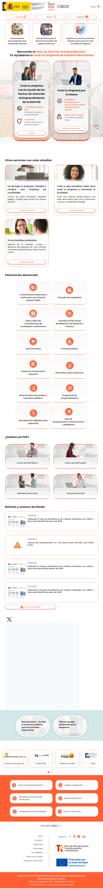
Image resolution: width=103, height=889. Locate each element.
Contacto (38, 841)
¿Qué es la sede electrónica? (27, 786)
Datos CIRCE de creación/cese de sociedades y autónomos (33, 319)
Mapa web (38, 845)
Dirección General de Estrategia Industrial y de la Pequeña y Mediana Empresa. (51, 876)
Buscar (51, 17)
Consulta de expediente (69, 293)
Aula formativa (33, 344)
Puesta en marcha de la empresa (33, 368)
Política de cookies (34, 857)
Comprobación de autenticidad (29, 812)
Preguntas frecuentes (33, 861)
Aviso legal (38, 849)
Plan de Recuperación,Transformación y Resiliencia (68, 418)
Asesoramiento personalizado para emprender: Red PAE (17, 34)
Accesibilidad (37, 853)
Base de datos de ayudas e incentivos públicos (33, 392)
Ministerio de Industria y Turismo (51, 879)
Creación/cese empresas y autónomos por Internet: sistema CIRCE (33, 293)
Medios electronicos (70, 799)
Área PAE (20, 17)
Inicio (40, 837)
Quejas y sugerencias (70, 786)
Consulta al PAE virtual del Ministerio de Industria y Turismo (69, 319)
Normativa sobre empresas (69, 368)
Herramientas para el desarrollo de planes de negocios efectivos (46, 34)
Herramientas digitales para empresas (33, 417)
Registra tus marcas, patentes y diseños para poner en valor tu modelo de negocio (80, 34)
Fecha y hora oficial (69, 812)
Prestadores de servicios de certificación (27, 798)
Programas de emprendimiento (69, 392)
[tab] (48, 773)
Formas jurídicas (69, 344)
